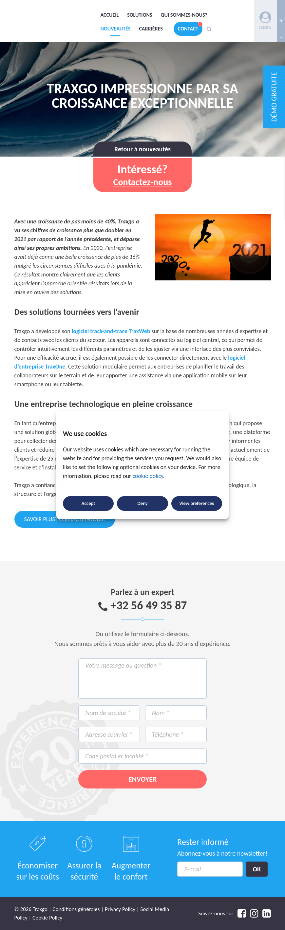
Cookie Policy (47, 917)
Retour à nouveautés (142, 149)
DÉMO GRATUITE (274, 97)
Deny (142, 503)
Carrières (150, 29)
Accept (88, 503)
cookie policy (147, 476)
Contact (188, 29)
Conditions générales (76, 909)
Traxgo (55, 19)
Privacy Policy (120, 909)
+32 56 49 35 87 (149, 605)
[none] (281, 21)
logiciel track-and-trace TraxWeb (111, 331)
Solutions (139, 15)
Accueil (110, 15)
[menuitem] (281, 21)
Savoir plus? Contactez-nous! (64, 519)
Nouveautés (116, 29)
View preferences (197, 503)
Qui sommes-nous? (184, 15)
